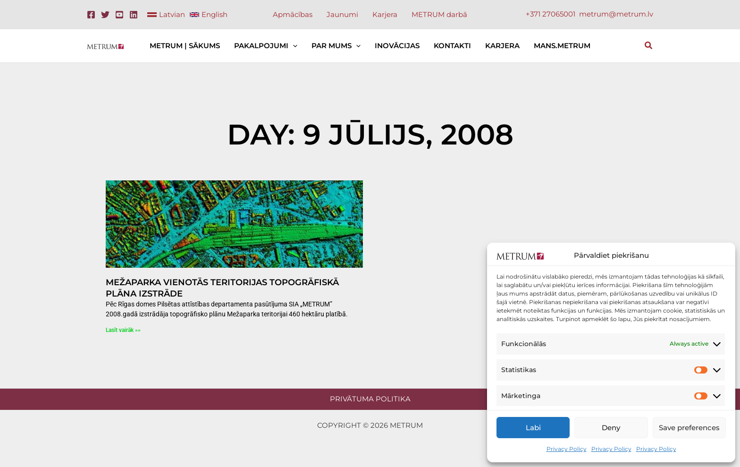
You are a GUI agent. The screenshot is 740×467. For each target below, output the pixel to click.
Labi (533, 427)
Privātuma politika (370, 398)
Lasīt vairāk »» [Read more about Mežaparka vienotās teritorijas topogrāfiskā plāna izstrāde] (123, 330)
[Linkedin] (133, 14)
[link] (166, 14)
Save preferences (689, 427)
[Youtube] (119, 14)
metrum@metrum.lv (616, 13)
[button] (649, 47)
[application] (292, 45)
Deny (611, 427)
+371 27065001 (550, 13)
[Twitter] (105, 14)
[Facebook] (91, 14)
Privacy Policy (567, 448)
